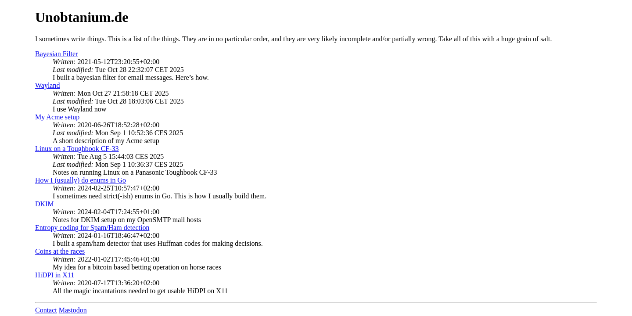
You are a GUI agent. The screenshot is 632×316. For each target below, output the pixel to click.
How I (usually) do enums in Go (80, 180)
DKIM (44, 204)
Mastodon (73, 310)
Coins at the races (60, 251)
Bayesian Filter (56, 53)
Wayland (47, 85)
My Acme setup (57, 117)
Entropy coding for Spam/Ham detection (92, 227)
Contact (46, 310)
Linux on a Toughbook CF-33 (77, 148)
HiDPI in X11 (54, 275)
